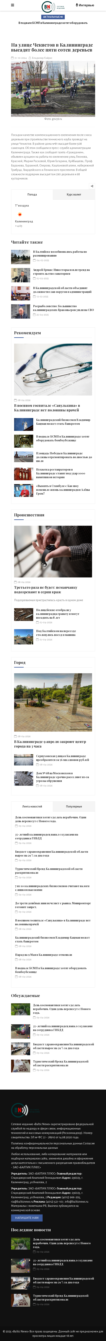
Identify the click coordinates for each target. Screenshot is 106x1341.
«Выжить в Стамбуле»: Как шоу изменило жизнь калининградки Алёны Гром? (63, 489)
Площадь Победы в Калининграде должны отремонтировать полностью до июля (64, 457)
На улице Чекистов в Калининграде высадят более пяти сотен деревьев (52, 47)
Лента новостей (32, 806)
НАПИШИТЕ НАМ (27, 1217)
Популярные (74, 806)
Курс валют (74, 194)
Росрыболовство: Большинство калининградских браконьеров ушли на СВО (63, 308)
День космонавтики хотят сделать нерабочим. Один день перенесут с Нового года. (50, 819)
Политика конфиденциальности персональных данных (47, 1143)
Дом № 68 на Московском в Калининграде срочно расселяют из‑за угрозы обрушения (62, 777)
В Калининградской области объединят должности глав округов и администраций (62, 290)
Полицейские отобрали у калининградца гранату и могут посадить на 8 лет (57, 613)
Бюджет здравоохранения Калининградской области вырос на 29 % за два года (63, 1046)
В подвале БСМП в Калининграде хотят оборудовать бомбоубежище (62, 438)
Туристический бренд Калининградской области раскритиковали (60, 1063)
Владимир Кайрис (40, 58)
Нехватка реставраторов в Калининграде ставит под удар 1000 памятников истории (60, 473)
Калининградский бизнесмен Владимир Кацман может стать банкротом (63, 421)
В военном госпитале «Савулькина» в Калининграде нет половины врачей (47, 407)
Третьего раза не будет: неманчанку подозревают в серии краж (45, 589)
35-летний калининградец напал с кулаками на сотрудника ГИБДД (62, 1028)
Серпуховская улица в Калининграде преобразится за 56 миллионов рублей (62, 758)
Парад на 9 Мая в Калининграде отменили (43, 955)
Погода (32, 194)
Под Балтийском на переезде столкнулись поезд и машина (56, 633)
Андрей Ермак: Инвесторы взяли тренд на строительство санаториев (61, 271)
